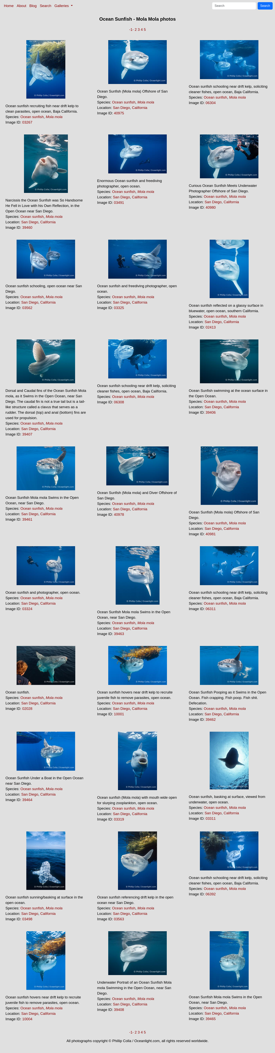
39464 (27, 800)
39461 (27, 519)
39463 (119, 634)
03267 (27, 122)
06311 (211, 609)
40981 (211, 534)
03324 (27, 609)
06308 (119, 402)
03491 (119, 203)
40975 (119, 113)
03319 (119, 819)
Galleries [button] (62, 6)
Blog (33, 6)
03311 (211, 818)
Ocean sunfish (32, 117)
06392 (211, 894)
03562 (27, 308)
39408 (119, 1010)
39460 (27, 227)
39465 (211, 1019)
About (21, 6)
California (139, 108)
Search (45, 6)
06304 (211, 103)
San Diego (121, 108)
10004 (27, 1019)
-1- (131, 29)
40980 (211, 207)
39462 (211, 719)
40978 (119, 514)
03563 (119, 919)
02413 (211, 327)
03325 (119, 308)
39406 (211, 412)
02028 (27, 709)
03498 (27, 919)
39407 (27, 434)
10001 (119, 714)
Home (9, 6)
